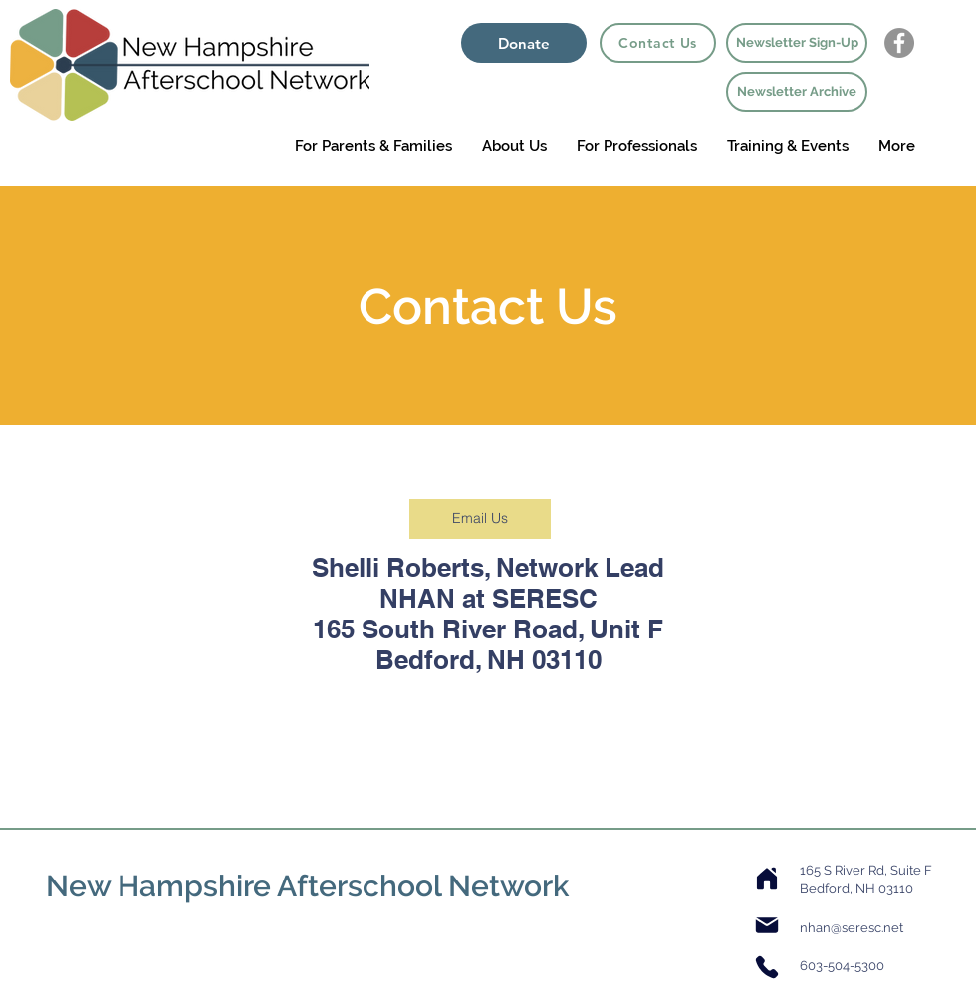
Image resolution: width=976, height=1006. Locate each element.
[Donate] (524, 43)
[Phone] (767, 967)
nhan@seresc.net (851, 927)
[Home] (767, 878)
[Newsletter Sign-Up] (796, 43)
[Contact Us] (658, 43)
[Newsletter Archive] (796, 92)
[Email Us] (480, 519)
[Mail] (767, 925)
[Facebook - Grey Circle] (899, 43)
